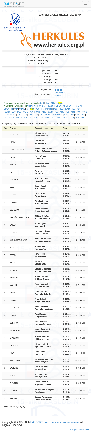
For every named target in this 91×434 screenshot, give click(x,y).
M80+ (83, 117)
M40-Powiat (10, 115)
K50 (66, 115)
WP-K (22, 109)
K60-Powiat (9, 117)
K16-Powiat (46, 109)
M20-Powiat (22, 112)
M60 (36, 117)
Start (41, 103)
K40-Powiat (82, 112)
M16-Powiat (64, 109)
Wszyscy (31, 106)
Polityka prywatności (79, 429)
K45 (30, 115)
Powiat (58, 95)
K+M (32, 109)
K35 (67, 112)
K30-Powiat (35, 112)
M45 (36, 115)
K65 (41, 117)
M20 (13, 112)
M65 (47, 117)
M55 (83, 115)
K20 (73, 109)
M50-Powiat (57, 115)
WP (16, 109)
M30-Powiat (47, 112)
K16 (37, 109)
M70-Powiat (62, 117)
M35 (73, 112)
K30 (56, 112)
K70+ (53, 117)
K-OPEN (41, 106)
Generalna (60, 92)
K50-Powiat (44, 115)
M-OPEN (67, 106)
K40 (19, 115)
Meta (60, 103)
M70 (72, 117)
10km (53, 103)
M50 (72, 115)
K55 (77, 115)
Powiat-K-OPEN (54, 106)
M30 (62, 112)
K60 (30, 117)
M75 (77, 117)
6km (47, 103)
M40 (25, 115)
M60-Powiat (21, 117)
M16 (55, 109)
